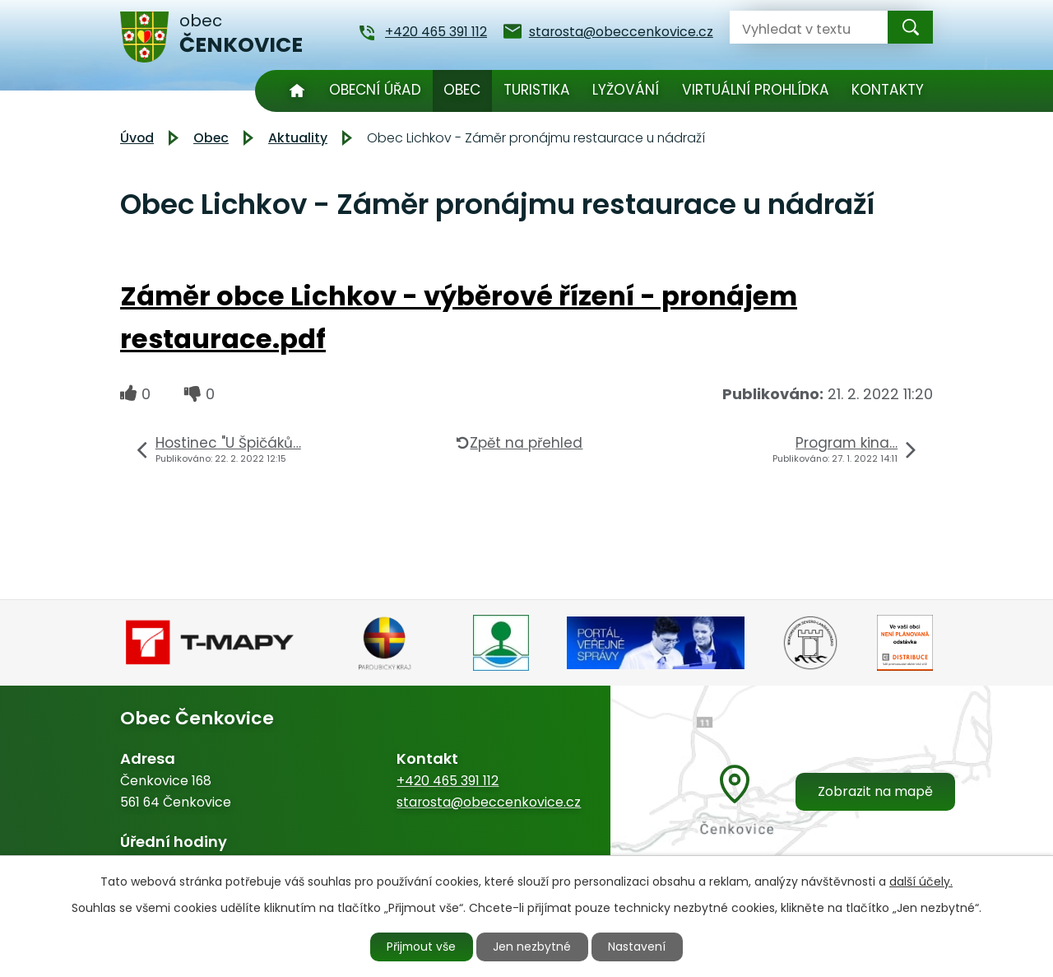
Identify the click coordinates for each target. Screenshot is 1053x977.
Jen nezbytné (533, 946)
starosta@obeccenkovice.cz (489, 802)
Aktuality (297, 137)
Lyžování (625, 90)
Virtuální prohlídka (755, 90)
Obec (461, 90)
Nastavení (639, 946)
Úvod (297, 91)
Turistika (536, 90)
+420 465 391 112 (448, 780)
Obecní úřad (375, 90)
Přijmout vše (421, 946)
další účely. (921, 880)
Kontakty (887, 90)
